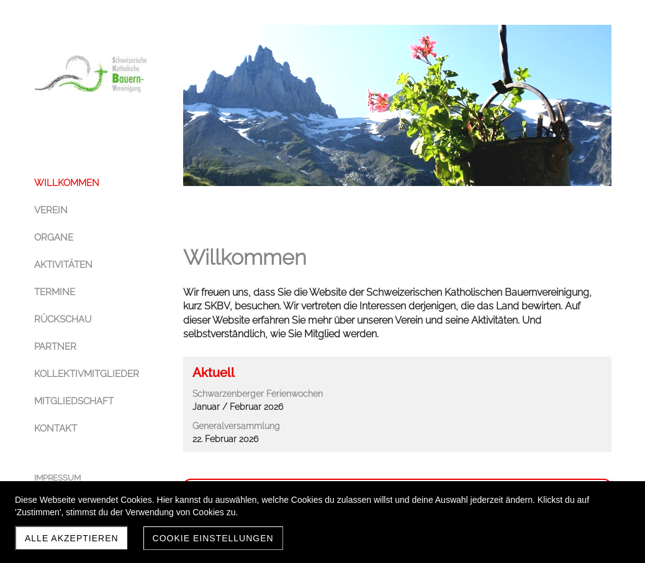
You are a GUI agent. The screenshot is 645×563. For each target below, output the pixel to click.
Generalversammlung (236, 426)
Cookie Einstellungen (213, 538)
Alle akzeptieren (72, 538)
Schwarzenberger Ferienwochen (257, 394)
